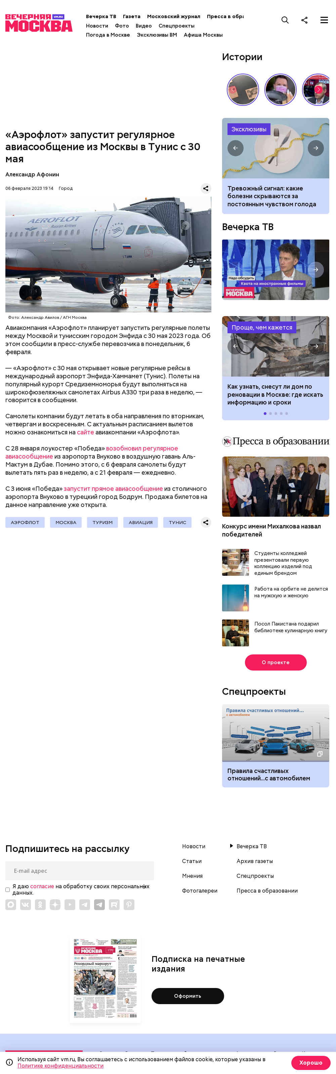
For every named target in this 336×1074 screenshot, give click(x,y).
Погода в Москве (108, 35)
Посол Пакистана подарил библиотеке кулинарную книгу (290, 627)
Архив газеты (255, 861)
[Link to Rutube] (114, 904)
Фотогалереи (199, 891)
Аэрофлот (25, 522)
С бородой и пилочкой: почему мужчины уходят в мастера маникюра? (280, 89)
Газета (131, 16)
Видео (144, 26)
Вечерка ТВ (101, 16)
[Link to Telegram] (84, 904)
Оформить (187, 996)
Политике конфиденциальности (60, 1065)
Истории (242, 56)
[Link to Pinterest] (129, 904)
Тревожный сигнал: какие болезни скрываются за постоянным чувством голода (271, 196)
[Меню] (324, 19)
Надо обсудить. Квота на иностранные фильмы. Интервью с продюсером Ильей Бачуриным (275, 270)
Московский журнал (173, 16)
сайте (85, 432)
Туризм (102, 522)
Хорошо (311, 1062)
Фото (122, 26)
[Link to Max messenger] (10, 904)
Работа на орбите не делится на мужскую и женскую (291, 592)
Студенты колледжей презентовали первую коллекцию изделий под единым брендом (283, 563)
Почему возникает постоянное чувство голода (275, 148)
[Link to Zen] (55, 904)
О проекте (276, 662)
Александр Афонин (32, 174)
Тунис (177, 522)
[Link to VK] (25, 904)
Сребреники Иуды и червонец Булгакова (243, 89)
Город (66, 188)
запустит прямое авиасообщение (113, 488)
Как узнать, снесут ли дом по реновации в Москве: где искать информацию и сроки (275, 346)
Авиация (141, 522)
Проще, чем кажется (262, 327)
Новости (97, 26)
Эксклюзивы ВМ (157, 35)
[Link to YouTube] (70, 904)
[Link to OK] (40, 904)
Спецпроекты (177, 26)
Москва (65, 522)
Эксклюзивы (249, 129)
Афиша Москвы (203, 35)
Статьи (192, 861)
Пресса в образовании (236, 16)
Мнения (192, 876)
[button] (318, 90)
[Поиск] (285, 19)
